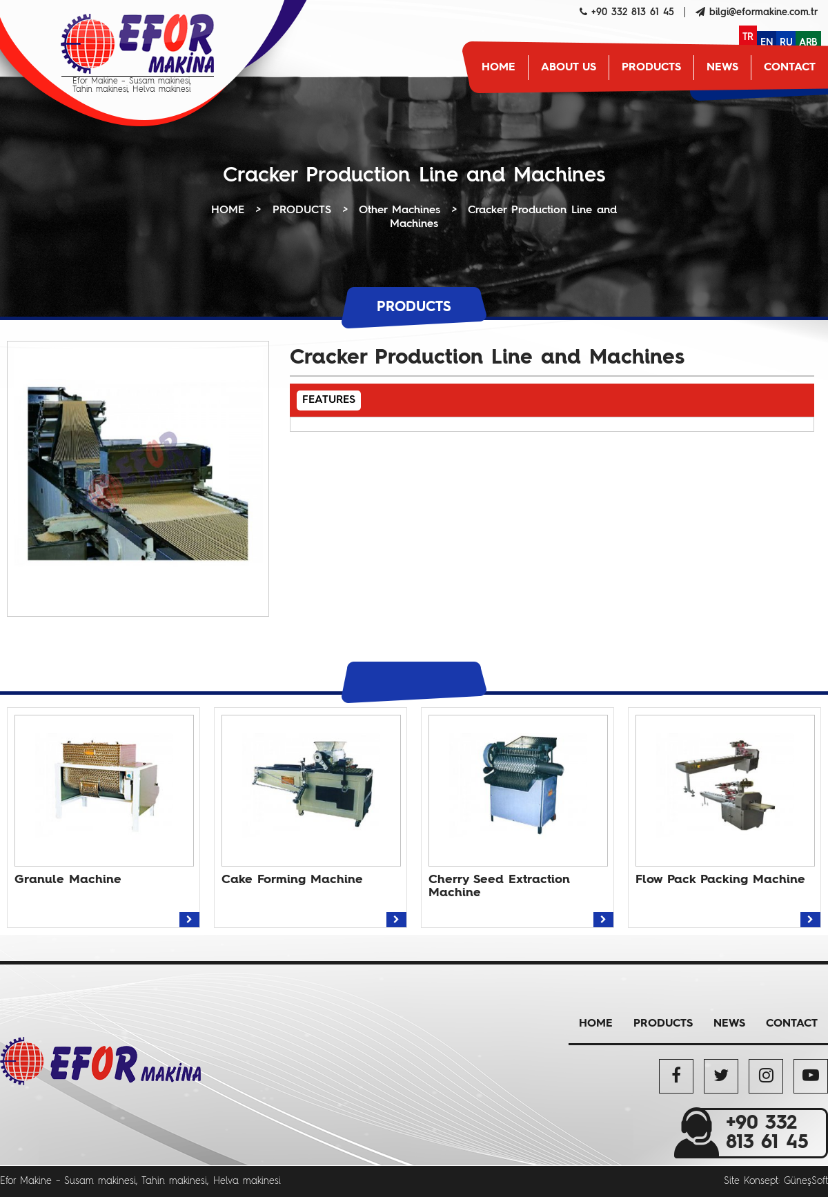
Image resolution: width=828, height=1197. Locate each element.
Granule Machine (67, 879)
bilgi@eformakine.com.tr (763, 12)
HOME (498, 67)
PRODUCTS (651, 67)
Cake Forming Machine (292, 879)
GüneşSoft (806, 1181)
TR (747, 37)
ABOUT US (568, 67)
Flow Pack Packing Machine (720, 879)
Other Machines (399, 210)
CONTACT (790, 67)
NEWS (722, 67)
